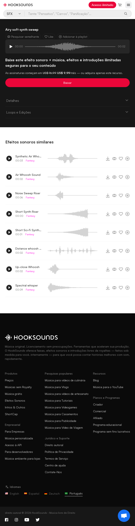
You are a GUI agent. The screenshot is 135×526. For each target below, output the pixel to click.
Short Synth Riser (26, 211)
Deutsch (52, 493)
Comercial (99, 411)
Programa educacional (107, 424)
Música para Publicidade (60, 421)
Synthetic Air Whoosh (28, 156)
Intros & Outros (15, 407)
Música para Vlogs (57, 387)
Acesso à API (13, 445)
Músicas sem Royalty (18, 387)
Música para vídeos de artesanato (67, 393)
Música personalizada (19, 438)
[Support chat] (124, 516)
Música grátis (13, 393)
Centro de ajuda (55, 465)
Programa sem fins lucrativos (111, 431)
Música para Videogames (61, 407)
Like (48, 36)
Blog (96, 380)
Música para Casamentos (61, 414)
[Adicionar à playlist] (127, 158)
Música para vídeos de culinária (65, 380)
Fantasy (30, 160)
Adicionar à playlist (73, 36)
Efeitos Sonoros (15, 400)
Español (31, 493)
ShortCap (11, 414)
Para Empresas (14, 431)
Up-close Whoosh (27, 267)
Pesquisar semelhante (23, 36)
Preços (9, 380)
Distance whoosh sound (28, 248)
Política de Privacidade (59, 451)
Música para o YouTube (108, 387)
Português (74, 493)
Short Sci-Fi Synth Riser (28, 230)
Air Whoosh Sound (27, 174)
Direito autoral (54, 445)
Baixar (67, 82)
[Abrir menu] (128, 5)
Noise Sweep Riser (27, 193)
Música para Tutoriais (59, 400)
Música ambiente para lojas (22, 458)
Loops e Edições (67, 112)
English (12, 493)
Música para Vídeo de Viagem (64, 427)
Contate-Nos (53, 472)
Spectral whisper (26, 285)
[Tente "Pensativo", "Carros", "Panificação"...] (73, 13)
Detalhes (67, 100)
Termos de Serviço (56, 458)
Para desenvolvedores (19, 451)
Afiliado (97, 418)
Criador (98, 404)
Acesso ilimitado (102, 5)
